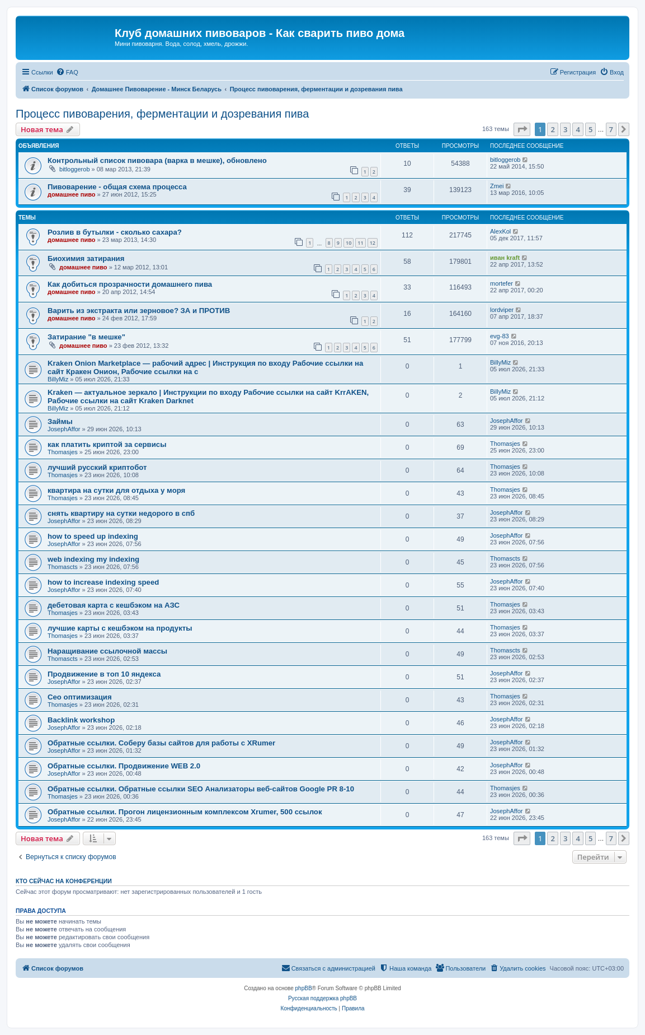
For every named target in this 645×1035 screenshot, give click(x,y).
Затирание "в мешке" (86, 337)
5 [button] (590, 129)
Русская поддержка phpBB (322, 998)
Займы (60, 421)
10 (348, 242)
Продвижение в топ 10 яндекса (104, 674)
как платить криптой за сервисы (107, 444)
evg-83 (499, 336)
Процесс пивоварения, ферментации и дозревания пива (162, 114)
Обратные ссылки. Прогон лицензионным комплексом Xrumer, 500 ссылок (185, 812)
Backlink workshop (81, 720)
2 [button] (552, 129)
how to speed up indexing (93, 536)
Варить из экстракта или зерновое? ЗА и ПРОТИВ (139, 310)
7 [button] (611, 129)
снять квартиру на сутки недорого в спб (121, 513)
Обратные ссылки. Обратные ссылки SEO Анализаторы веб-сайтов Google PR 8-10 (201, 789)
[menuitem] (67, 72)
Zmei (496, 186)
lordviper (502, 309)
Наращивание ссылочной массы (107, 651)
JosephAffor (64, 429)
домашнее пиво (72, 194)
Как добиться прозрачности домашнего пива (130, 284)
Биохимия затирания (86, 258)
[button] (522, 129)
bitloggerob (74, 169)
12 (372, 242)
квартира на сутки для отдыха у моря (116, 490)
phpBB (303, 988)
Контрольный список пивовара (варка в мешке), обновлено (157, 160)
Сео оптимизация (80, 697)
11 (360, 242)
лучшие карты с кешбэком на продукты (120, 628)
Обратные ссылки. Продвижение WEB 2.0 (124, 766)
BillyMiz (58, 379)
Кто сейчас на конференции (64, 881)
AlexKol (500, 231)
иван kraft (505, 257)
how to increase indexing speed (103, 582)
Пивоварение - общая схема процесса (117, 187)
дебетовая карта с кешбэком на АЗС (114, 605)
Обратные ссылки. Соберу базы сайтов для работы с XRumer (161, 743)
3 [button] (565, 129)
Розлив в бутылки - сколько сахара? (115, 232)
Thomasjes (63, 452)
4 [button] (578, 129)
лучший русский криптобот (97, 467)
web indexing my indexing (93, 559)
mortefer (501, 283)
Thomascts (63, 566)
